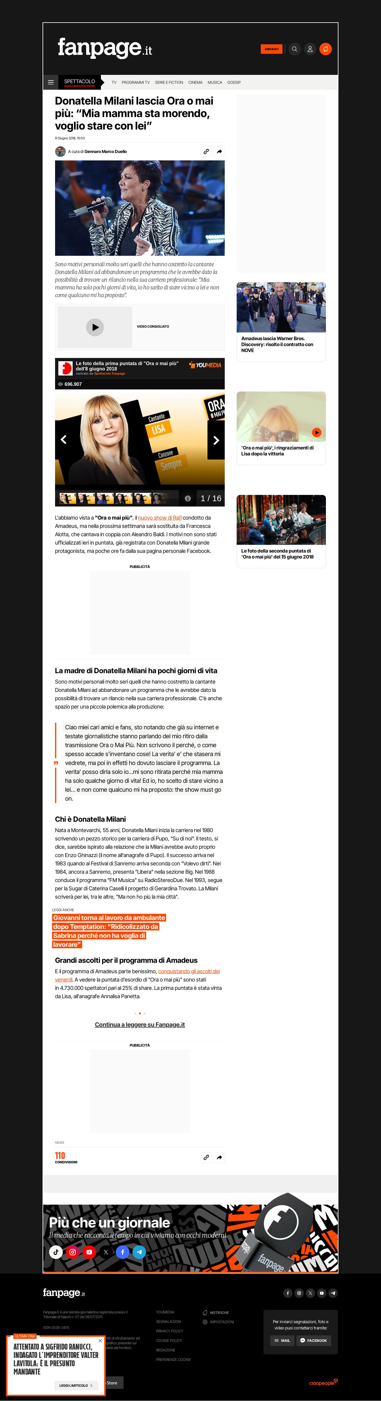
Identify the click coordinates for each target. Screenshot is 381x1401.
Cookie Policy (169, 1340)
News (59, 1142)
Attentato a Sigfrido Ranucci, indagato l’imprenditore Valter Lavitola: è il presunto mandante (55, 1359)
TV (114, 82)
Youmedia (165, 1312)
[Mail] (282, 1340)
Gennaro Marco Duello (106, 151)
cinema (195, 82)
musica (215, 82)
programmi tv (136, 82)
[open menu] (50, 82)
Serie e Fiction (169, 82)
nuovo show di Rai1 (160, 518)
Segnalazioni (168, 1321)
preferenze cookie (173, 1359)
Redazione (165, 1350)
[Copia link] (206, 151)
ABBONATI (272, 49)
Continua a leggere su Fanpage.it (140, 1024)
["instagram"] (72, 1252)
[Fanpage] (64, 1293)
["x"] (106, 1252)
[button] (219, 151)
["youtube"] (89, 1252)
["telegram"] (139, 1252)
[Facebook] (313, 1340)
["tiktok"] (56, 1252)
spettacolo (79, 81)
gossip (234, 82)
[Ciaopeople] (323, 1384)
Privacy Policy (169, 1331)
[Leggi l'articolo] (76, 1385)
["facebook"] (122, 1252)
